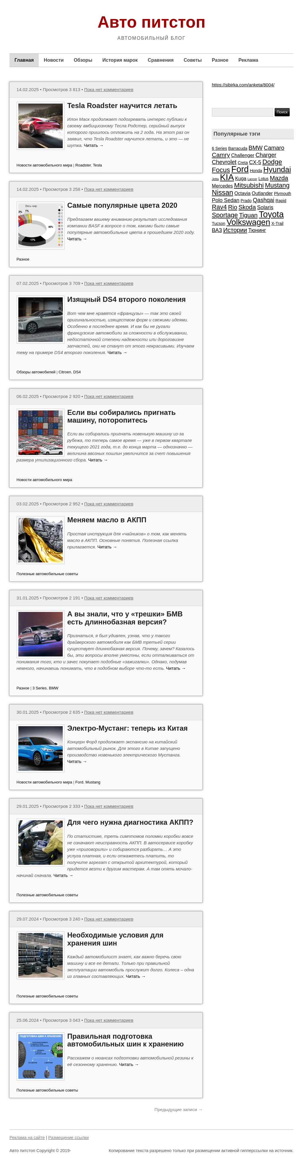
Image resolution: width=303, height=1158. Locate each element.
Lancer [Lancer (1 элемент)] (252, 179)
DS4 (77, 372)
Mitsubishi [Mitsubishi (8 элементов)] (249, 185)
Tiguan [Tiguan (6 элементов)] (248, 215)
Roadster (83, 165)
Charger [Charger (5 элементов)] (265, 155)
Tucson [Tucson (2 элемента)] (218, 223)
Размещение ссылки (68, 1137)
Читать (94, 145)
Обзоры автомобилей (36, 372)
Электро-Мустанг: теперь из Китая (127, 728)
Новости (54, 60)
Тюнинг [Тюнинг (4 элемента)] (257, 230)
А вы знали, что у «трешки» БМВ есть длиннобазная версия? (125, 618)
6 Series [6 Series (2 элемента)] (219, 148)
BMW (53, 688)
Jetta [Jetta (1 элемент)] (215, 179)
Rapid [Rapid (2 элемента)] (280, 200)
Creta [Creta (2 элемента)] (243, 162)
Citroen (65, 372)
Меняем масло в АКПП (106, 520)
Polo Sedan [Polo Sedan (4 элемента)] (225, 200)
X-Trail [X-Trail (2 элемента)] (277, 223)
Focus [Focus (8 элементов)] (221, 170)
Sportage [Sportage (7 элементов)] (225, 215)
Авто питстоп (152, 22)
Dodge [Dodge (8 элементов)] (272, 162)
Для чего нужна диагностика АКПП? (130, 822)
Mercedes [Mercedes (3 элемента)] (222, 185)
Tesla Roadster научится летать (122, 105)
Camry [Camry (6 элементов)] (221, 154)
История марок (120, 60)
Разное (220, 60)
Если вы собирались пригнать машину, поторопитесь (121, 416)
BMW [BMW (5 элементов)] (256, 148)
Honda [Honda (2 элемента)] (256, 170)
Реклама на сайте (27, 1137)
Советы (193, 60)
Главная (24, 60)
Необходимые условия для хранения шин (115, 939)
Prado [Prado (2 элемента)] (246, 200)
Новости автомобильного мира (44, 165)
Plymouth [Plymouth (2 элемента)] (282, 193)
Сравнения (160, 60)
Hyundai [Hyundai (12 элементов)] (277, 169)
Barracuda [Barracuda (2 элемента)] (237, 148)
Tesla (97, 165)
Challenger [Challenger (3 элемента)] (242, 155)
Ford (79, 782)
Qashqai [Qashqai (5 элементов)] (263, 200)
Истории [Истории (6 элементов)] (235, 229)
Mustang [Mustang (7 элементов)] (277, 185)
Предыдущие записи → (178, 1109)
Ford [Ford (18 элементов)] (240, 169)
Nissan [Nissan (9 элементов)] (222, 192)
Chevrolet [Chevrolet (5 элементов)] (224, 162)
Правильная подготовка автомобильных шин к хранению (125, 1040)
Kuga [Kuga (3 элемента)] (240, 178)
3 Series (40, 688)
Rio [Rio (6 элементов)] (232, 207)
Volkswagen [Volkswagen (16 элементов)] (248, 222)
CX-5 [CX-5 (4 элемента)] (255, 162)
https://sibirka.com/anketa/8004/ (243, 84)
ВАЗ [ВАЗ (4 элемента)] (217, 230)
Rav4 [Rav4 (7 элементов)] (219, 207)
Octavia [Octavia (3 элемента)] (242, 193)
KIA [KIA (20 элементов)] (227, 177)
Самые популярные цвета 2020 (122, 205)
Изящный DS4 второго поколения (126, 299)
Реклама (248, 60)
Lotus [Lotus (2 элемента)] (263, 178)
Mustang (93, 782)
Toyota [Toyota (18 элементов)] (271, 214)
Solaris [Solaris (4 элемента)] (265, 207)
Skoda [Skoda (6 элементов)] (247, 207)
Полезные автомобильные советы (47, 574)
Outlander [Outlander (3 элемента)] (262, 193)
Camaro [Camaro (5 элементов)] (274, 148)
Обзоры (83, 60)
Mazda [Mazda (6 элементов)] (279, 178)
